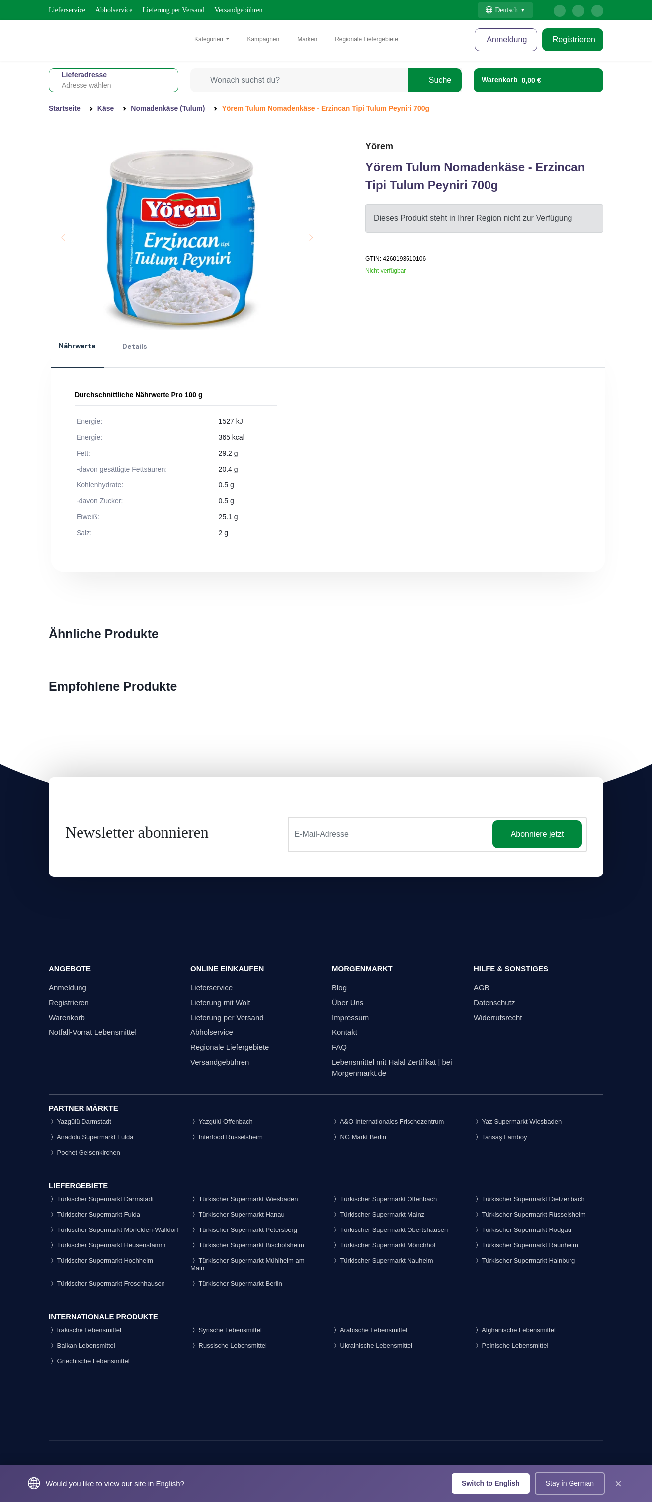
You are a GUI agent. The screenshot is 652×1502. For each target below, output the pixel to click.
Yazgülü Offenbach (221, 1121)
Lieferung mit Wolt (220, 1002)
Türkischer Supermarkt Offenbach (384, 1199)
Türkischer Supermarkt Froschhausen (107, 1283)
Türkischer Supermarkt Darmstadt (101, 1199)
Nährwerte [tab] (77, 345)
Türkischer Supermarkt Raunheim (526, 1245)
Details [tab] (134, 346)
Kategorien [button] (209, 39)
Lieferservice (67, 10)
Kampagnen (263, 39)
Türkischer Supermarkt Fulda (94, 1214)
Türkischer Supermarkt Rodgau (522, 1229)
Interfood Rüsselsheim (226, 1137)
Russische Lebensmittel (228, 1345)
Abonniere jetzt (537, 834)
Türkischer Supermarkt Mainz (378, 1214)
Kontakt (344, 1032)
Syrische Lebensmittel (226, 1330)
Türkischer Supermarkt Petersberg (243, 1229)
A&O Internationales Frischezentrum (388, 1121)
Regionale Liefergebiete (366, 39)
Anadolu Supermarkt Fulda (91, 1137)
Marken (307, 39)
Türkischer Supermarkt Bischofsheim (247, 1245)
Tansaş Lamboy (500, 1137)
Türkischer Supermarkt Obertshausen (390, 1229)
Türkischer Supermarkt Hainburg (524, 1260)
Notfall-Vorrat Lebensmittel (93, 1032)
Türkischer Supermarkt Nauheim (382, 1260)
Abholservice (114, 10)
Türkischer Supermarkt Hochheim (101, 1260)
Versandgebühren (238, 10)
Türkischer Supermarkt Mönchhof (384, 1245)
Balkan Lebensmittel (82, 1345)
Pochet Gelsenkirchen (84, 1152)
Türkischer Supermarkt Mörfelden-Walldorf (113, 1229)
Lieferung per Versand (174, 10)
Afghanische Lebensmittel (515, 1330)
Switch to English (491, 1483)
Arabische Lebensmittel (369, 1330)
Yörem (379, 146)
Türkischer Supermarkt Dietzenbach (529, 1199)
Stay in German (570, 1483)
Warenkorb (67, 1017)
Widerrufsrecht (498, 1017)
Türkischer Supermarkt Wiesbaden (244, 1199)
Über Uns (347, 1002)
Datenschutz (494, 1002)
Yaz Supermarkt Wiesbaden (518, 1121)
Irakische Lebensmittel (85, 1330)
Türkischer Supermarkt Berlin (236, 1283)
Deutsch (502, 10)
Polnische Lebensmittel (511, 1345)
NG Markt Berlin (359, 1137)
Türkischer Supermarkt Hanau (237, 1214)
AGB (481, 987)
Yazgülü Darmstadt (80, 1121)
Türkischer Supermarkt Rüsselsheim (530, 1214)
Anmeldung (506, 39)
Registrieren (572, 39)
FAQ (339, 1047)
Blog (339, 987)
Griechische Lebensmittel (89, 1361)
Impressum (350, 1017)
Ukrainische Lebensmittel (372, 1345)
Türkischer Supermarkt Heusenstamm (107, 1245)
